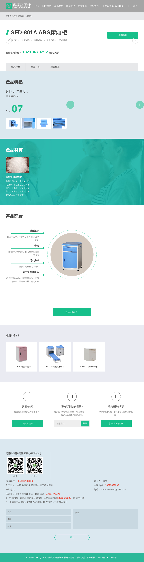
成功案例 (70, 6)
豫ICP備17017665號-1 (108, 557)
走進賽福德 (28, 423)
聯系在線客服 (116, 423)
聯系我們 (94, 6)
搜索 (85, 423)
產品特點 (15, 67)
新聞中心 (82, 6)
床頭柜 (29, 16)
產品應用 (58, 6)
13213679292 (35, 52)
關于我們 (46, 6)
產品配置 (54, 67)
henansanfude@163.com (113, 489)
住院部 (21, 16)
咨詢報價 (122, 35)
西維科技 (91, 557)
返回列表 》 (72, 312)
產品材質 (35, 67)
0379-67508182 (113, 6)
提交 (72, 537)
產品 (14, 16)
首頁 (37, 6)
